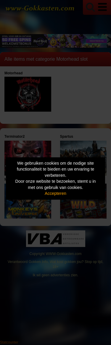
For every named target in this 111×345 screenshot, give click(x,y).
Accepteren (55, 193)
